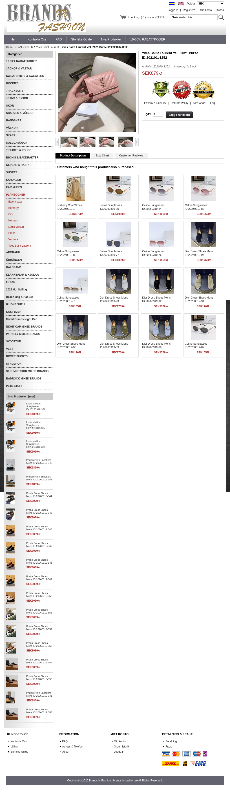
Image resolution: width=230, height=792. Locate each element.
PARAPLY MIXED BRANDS (23, 334)
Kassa (220, 10)
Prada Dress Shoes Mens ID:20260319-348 (39, 561)
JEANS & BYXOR (17, 98)
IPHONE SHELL (16, 304)
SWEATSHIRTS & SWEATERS (25, 76)
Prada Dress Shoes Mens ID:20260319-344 (39, 495)
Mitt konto (206, 10)
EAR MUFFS (14, 187)
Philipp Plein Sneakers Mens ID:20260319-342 (39, 461)
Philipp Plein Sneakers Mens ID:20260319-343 (39, 478)
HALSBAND (13, 267)
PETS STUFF (14, 386)
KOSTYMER (13, 311)
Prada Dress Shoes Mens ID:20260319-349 (39, 578)
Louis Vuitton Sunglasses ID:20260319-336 (35, 406)
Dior (10, 214)
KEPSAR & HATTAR (18, 165)
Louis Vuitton (16, 226)
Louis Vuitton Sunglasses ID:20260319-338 (35, 444)
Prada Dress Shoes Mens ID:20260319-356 (39, 711)
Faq (212, 103)
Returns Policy (179, 103)
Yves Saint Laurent (47, 47)
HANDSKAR (14, 120)
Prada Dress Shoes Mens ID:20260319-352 (39, 628)
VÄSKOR (12, 127)
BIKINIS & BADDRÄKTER (22, 157)
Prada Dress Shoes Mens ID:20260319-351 (39, 611)
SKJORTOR (13, 341)
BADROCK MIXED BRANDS (23, 378)
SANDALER (13, 179)
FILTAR (10, 282)
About (65, 751)
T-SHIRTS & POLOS (18, 150)
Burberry (13, 208)
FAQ (65, 741)
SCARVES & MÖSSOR (20, 113)
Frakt (169, 746)
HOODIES (12, 83)
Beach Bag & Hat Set (19, 297)
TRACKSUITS (14, 90)
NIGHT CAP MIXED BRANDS (24, 326)
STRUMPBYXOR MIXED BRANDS (27, 371)
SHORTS (11, 172)
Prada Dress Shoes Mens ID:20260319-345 (39, 511)
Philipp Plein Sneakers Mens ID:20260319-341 (39, 694)
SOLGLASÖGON (16, 142)
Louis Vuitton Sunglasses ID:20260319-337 (35, 425)
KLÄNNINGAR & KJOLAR (22, 274)
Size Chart (199, 103)
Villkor (14, 746)
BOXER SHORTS (17, 356)
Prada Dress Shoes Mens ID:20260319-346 (39, 528)
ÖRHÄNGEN (14, 259)
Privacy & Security (155, 103)
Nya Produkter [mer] (21, 396)
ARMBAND (13, 252)
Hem (14, 39)
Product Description (73, 155)
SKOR (10, 105)
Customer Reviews (131, 155)
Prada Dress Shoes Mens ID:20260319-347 (39, 544)
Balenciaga (15, 201)
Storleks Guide (19, 751)
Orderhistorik (121, 746)
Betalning (171, 741)
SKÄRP (10, 135)
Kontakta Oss (19, 741)
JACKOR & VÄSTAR (19, 68)
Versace (13, 239)
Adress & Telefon (72, 746)
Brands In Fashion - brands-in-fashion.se (113, 780)
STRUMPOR (14, 363)
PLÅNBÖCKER (24, 47)
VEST (9, 348)
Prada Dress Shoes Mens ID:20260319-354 (39, 661)
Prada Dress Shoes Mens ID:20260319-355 (39, 677)
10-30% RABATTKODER (21, 61)
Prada (11, 233)
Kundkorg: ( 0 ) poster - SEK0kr (147, 17)
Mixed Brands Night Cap (21, 319)
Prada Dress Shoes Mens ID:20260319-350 (39, 594)
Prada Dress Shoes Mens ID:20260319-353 (39, 644)
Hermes (13, 220)
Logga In (173, 10)
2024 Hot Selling (16, 289)
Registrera (189, 10)
